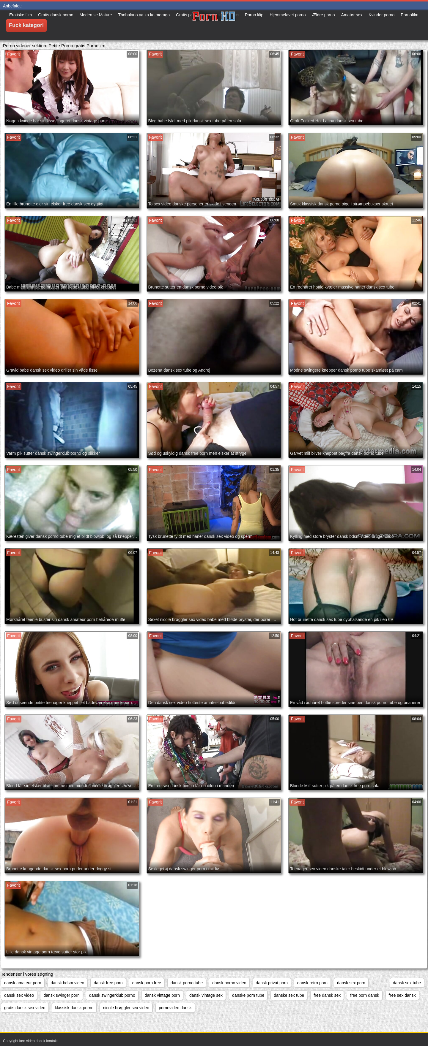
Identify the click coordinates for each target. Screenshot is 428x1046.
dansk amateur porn (22, 982)
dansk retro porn (312, 982)
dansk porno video (229, 982)
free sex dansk (402, 995)
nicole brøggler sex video (126, 1007)
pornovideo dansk (175, 1007)
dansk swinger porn (61, 995)
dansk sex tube (407, 982)
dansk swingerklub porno (112, 995)
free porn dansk (364, 995)
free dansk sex (327, 995)
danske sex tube (289, 995)
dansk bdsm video (67, 982)
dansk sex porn (351, 982)
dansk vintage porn (162, 995)
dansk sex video (19, 995)
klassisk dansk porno (74, 1007)
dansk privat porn (272, 982)
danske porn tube (248, 995)
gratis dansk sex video (24, 1007)
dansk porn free (146, 982)
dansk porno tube (187, 982)
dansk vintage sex (206, 995)
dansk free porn (108, 982)
